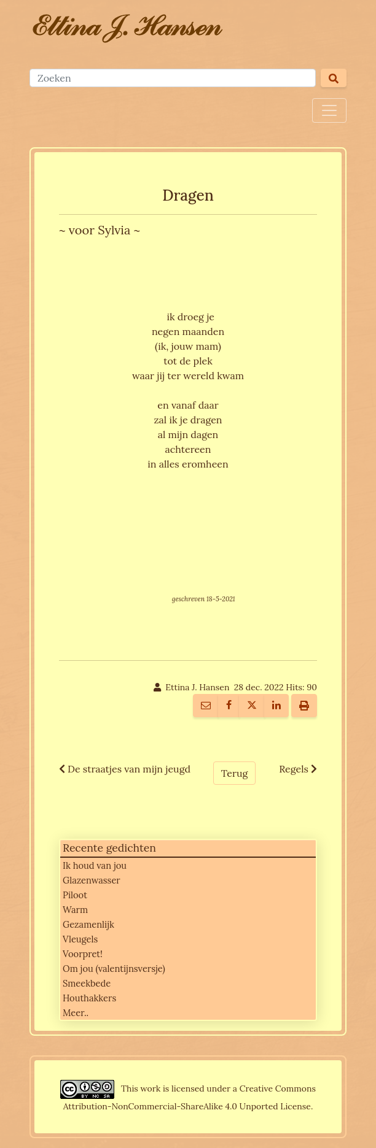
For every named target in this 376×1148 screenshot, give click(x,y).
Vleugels (80, 939)
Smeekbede (87, 983)
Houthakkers (89, 998)
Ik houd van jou (95, 865)
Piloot (75, 895)
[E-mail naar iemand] (206, 705)
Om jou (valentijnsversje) (114, 968)
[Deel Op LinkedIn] (276, 705)
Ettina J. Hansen (197, 687)
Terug (234, 773)
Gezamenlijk (88, 924)
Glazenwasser (91, 880)
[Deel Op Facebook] (229, 705)
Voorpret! (83, 954)
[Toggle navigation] (329, 110)
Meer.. (75, 1013)
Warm (75, 909)
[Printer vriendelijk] (304, 705)
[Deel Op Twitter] (252, 705)
